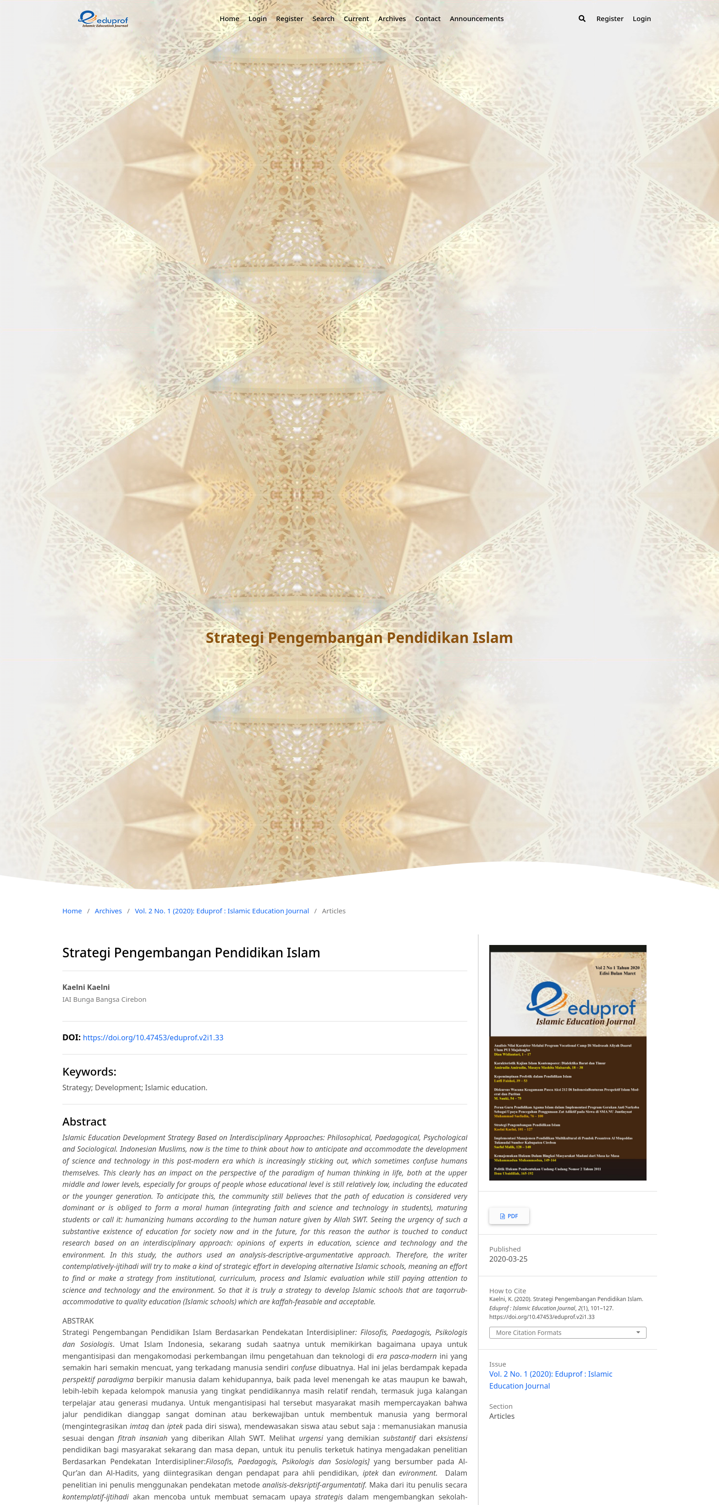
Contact (428, 18)
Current (356, 18)
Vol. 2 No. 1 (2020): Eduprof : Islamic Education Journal (222, 910)
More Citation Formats (529, 1332)
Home (229, 18)
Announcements (477, 18)
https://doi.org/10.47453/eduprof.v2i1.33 (153, 1038)
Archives (392, 18)
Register (289, 18)
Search (323, 18)
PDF (512, 1216)
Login (258, 18)
